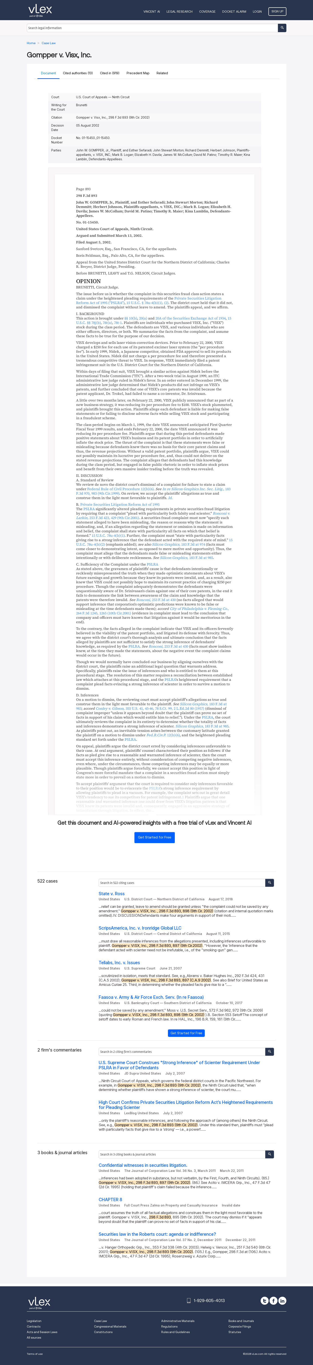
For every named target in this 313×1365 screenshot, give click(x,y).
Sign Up (277, 11)
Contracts (33, 1326)
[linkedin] (282, 1301)
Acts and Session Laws (42, 1332)
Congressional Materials (110, 1326)
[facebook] (274, 1301)
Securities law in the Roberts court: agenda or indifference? (157, 1234)
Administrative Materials (177, 1321)
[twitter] (265, 1301)
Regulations (169, 1326)
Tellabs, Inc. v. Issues (119, 962)
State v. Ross (112, 893)
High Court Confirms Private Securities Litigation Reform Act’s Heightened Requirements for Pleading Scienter (186, 1105)
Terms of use (35, 1353)
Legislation (34, 1321)
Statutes (234, 1332)
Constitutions (103, 1332)
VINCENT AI (152, 11)
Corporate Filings (239, 1326)
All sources (34, 1337)
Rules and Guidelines (175, 1332)
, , (150, 708)
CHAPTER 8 (110, 1199)
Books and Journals (241, 1321)
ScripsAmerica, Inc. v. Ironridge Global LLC (140, 928)
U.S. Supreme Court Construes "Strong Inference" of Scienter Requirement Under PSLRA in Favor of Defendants (179, 1065)
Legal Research (180, 11)
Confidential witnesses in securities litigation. (143, 1165)
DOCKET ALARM (234, 11)
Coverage (207, 11)
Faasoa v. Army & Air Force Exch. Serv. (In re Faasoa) (151, 997)
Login (257, 11)
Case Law (100, 1321)
